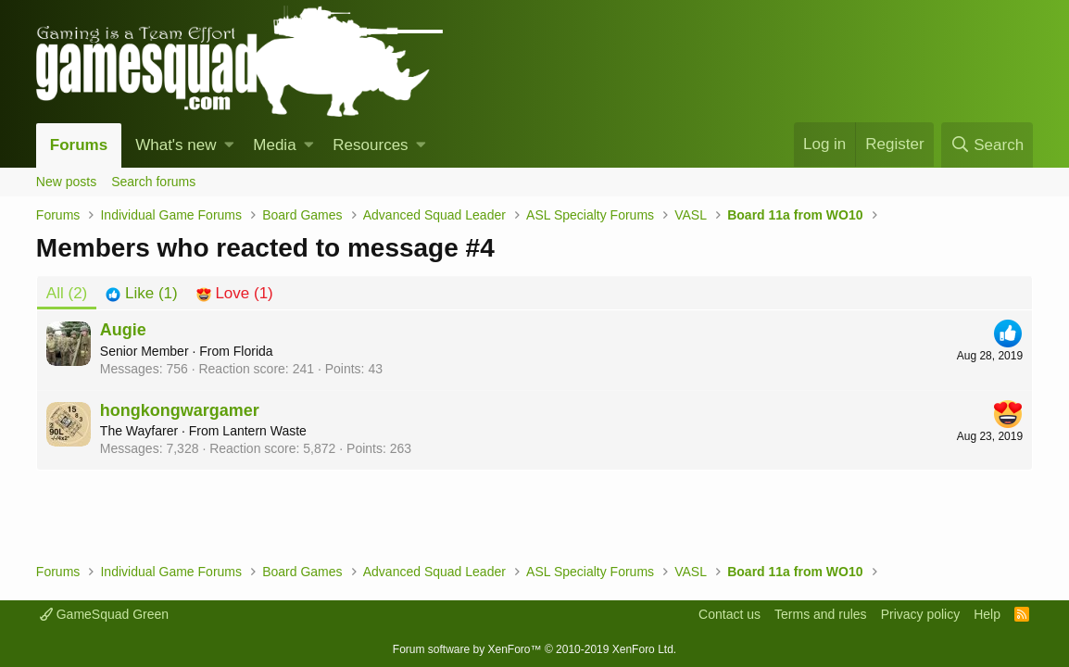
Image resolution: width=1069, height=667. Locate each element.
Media (274, 145)
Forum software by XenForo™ (534, 649)
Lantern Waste (264, 430)
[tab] (141, 293)
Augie (123, 330)
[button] (229, 145)
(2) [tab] (66, 293)
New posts (66, 181)
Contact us (729, 614)
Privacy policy (921, 614)
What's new (175, 145)
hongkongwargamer (179, 410)
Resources (370, 145)
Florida (253, 351)
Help (987, 614)
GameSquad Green (104, 614)
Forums (78, 145)
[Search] (987, 145)
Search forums (153, 181)
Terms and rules (820, 614)
